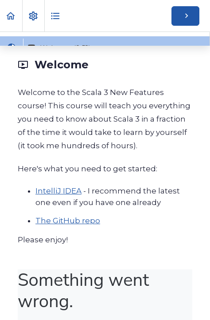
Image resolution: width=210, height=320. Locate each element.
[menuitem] (33, 16)
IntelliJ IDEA (58, 190)
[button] (11, 16)
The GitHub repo (67, 220)
